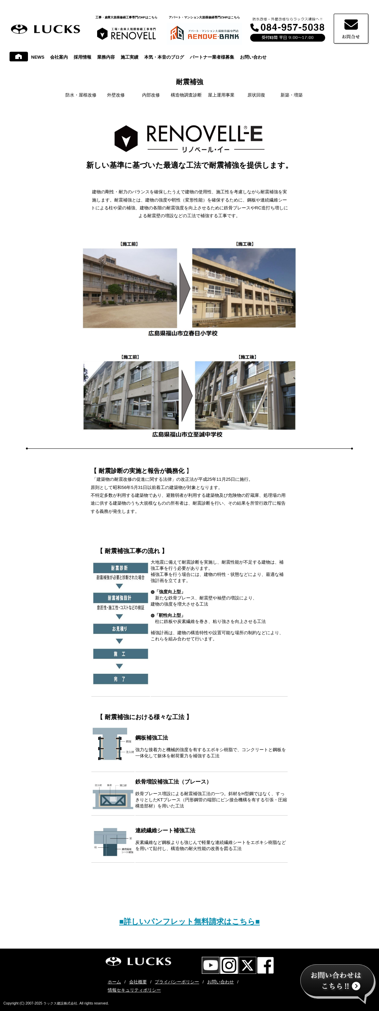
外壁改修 (116, 95)
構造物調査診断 (186, 95)
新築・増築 (292, 95)
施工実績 (129, 57)
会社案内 (59, 57)
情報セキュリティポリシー (134, 990)
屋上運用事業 (221, 95)
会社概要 (138, 981)
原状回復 (256, 95)
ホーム (114, 981)
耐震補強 (189, 82)
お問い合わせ (253, 57)
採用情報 (82, 57)
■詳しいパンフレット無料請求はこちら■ (189, 921)
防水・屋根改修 (80, 95)
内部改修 (151, 95)
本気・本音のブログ (164, 57)
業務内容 (106, 57)
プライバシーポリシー (177, 981)
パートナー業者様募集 (212, 57)
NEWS (37, 57)
